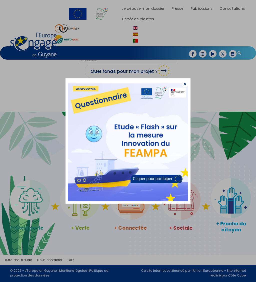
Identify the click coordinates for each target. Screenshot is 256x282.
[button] (185, 84)
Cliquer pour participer (152, 178)
